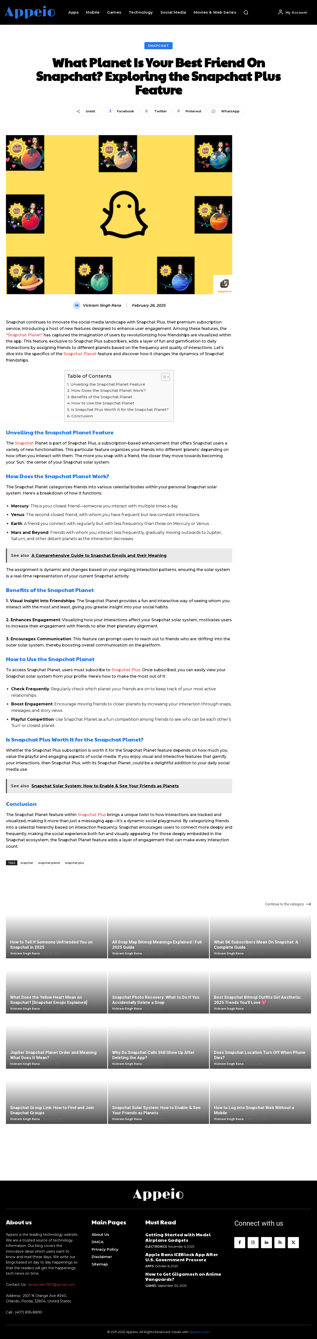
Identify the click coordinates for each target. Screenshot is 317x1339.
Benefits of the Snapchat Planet (101, 397)
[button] (246, 12)
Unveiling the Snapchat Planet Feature (107, 384)
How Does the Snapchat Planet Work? (108, 390)
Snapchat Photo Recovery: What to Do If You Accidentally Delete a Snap (155, 1000)
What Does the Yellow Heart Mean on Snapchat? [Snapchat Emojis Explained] (48, 1000)
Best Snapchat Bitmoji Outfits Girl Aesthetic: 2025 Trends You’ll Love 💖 (257, 1000)
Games (150, 1286)
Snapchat (158, 45)
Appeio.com (199, 1332)
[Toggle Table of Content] (163, 377)
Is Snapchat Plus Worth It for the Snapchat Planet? (120, 409)
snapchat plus (74, 863)
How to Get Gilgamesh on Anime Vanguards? (183, 1276)
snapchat (26, 863)
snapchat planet (49, 863)
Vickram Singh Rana (102, 305)
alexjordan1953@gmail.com (51, 1284)
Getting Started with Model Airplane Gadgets (178, 1237)
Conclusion (82, 416)
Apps (149, 1266)
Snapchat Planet (24, 335)
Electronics (156, 1246)
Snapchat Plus (125, 670)
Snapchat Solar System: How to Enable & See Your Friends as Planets (156, 1110)
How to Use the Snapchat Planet (102, 403)
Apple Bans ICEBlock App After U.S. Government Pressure (181, 1257)
